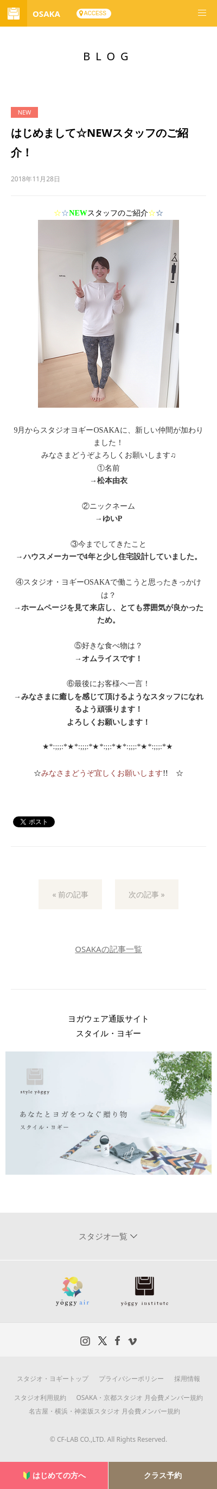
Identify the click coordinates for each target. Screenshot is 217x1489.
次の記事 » (147, 894)
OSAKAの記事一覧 (108, 948)
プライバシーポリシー (131, 1378)
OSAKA (46, 13)
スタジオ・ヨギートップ (52, 1378)
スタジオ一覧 (104, 1236)
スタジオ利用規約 (40, 1397)
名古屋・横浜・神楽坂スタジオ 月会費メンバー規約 (104, 1411)
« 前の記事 (70, 894)
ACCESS (95, 13)
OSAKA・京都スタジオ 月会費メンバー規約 (139, 1397)
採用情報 (187, 1378)
